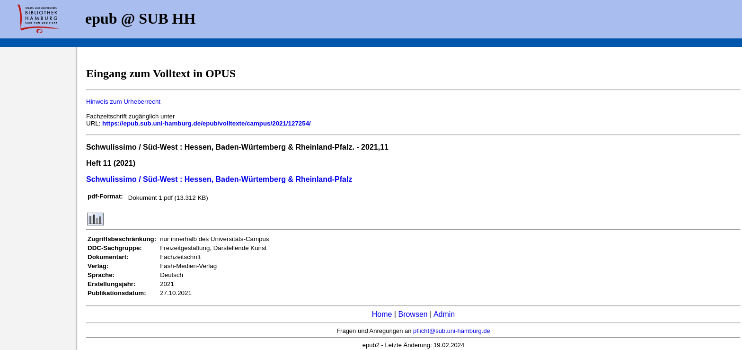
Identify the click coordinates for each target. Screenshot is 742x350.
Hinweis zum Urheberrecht (123, 101)
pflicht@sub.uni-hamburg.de (451, 330)
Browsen (412, 314)
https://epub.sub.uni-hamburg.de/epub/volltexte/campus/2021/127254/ (206, 123)
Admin (444, 314)
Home (382, 314)
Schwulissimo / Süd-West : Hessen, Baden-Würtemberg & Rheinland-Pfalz (219, 179)
